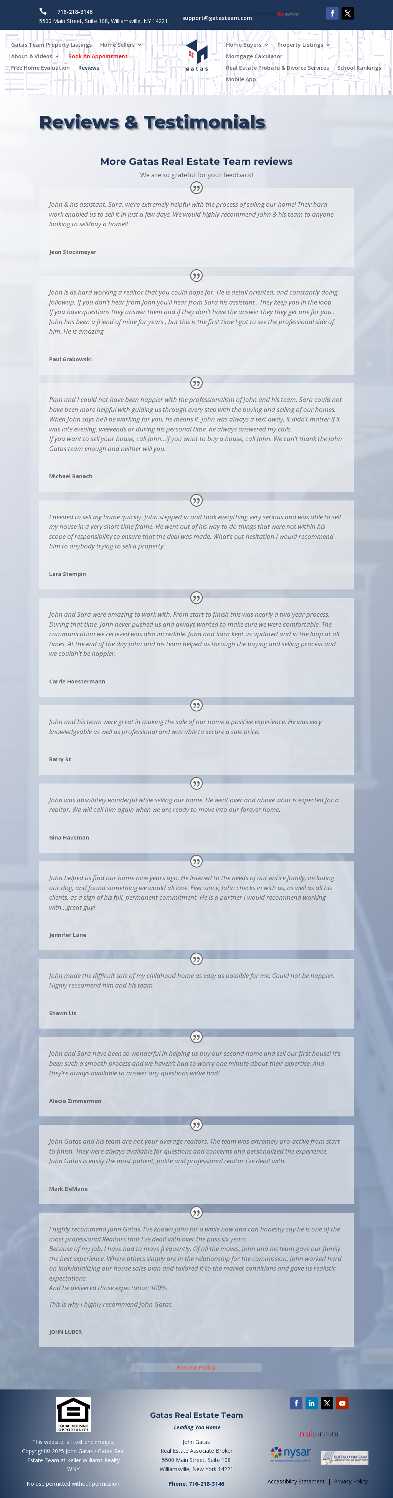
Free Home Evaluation (40, 68)
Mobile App (241, 80)
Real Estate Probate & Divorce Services (277, 68)
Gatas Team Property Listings (51, 45)
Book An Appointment (98, 57)
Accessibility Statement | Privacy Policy (318, 1481)
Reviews (88, 68)
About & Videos (31, 57)
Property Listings (300, 45)
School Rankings (359, 68)
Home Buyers (243, 45)
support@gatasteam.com (217, 17)
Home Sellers (117, 45)
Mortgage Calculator (254, 57)
